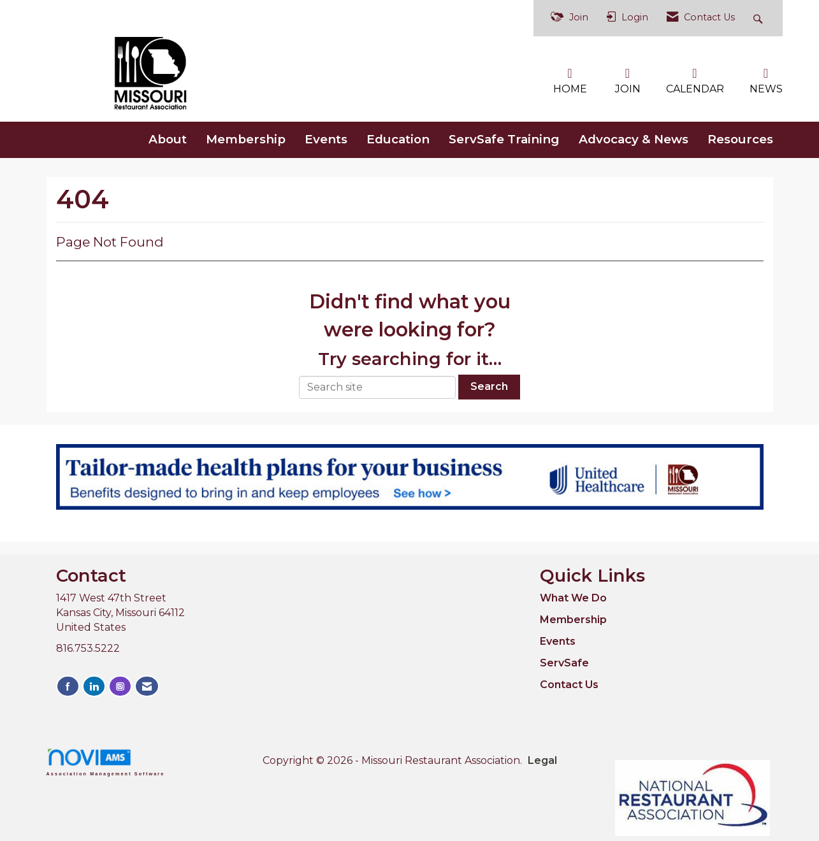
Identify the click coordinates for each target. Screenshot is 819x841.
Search (489, 386)
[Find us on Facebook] (68, 685)
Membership (246, 138)
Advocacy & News (633, 138)
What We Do (573, 597)
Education (398, 138)
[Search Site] (759, 18)
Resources (740, 138)
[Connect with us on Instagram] (120, 685)
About (168, 138)
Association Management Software (106, 761)
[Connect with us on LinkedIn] (94, 685)
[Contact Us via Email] (146, 685)
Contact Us (569, 683)
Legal (531, 760)
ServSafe (564, 662)
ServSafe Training (504, 138)
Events (326, 138)
